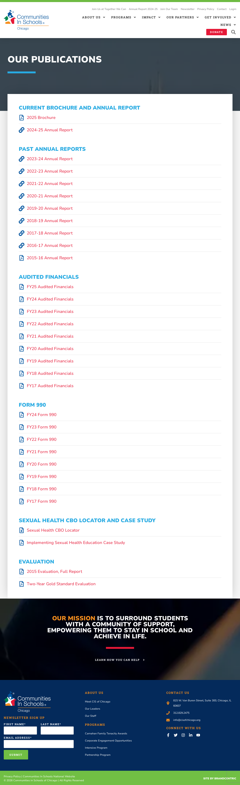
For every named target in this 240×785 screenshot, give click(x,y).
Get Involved (220, 17)
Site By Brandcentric (219, 778)
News (228, 24)
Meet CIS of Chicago (97, 701)
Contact (221, 9)
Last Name (50, 724)
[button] (233, 32)
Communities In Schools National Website (49, 776)
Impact (151, 17)
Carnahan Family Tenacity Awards (106, 733)
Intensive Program (96, 748)
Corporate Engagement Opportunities (108, 740)
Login (232, 9)
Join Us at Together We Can (109, 9)
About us (94, 17)
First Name (14, 724)
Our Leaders (92, 709)
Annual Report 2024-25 (143, 9)
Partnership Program (98, 755)
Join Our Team (169, 9)
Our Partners (182, 17)
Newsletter (187, 9)
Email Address (17, 737)
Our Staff (90, 716)
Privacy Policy (205, 9)
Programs (123, 17)
